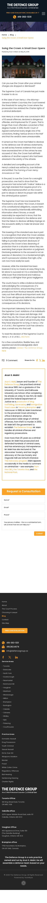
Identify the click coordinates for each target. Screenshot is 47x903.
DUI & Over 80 (7, 753)
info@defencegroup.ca (17, 651)
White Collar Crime (9, 767)
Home (4, 35)
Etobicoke (7, 670)
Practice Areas (8, 734)
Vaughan (7, 688)
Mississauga (8, 695)
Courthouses (8, 727)
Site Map (5, 623)
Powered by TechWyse (23, 877)
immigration (36, 404)
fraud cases (10, 407)
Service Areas (8, 661)
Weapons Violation (9, 756)
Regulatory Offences (10, 771)
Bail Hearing (7, 774)
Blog (12, 35)
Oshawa (6, 713)
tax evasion (20, 404)
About (4, 605)
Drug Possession (8, 742)
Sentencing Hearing (10, 778)
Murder (5, 760)
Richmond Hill (8, 684)
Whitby (6, 716)
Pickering (7, 723)
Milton (5, 698)
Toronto (22, 407)
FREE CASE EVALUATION (14, 630)
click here (25, 336)
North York (7, 673)
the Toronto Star (21, 469)
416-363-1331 (13, 642)
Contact (5, 620)
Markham (7, 691)
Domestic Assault (9, 739)
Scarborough (8, 677)
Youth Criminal (8, 746)
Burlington (7, 705)
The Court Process (9, 609)
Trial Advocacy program (16, 460)
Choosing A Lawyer (9, 612)
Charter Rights (8, 781)
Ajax (5, 720)
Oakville (6, 709)
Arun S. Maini (13, 52)
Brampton (31, 407)
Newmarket (8, 680)
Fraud (4, 764)
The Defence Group (23, 427)
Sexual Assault (8, 749)
